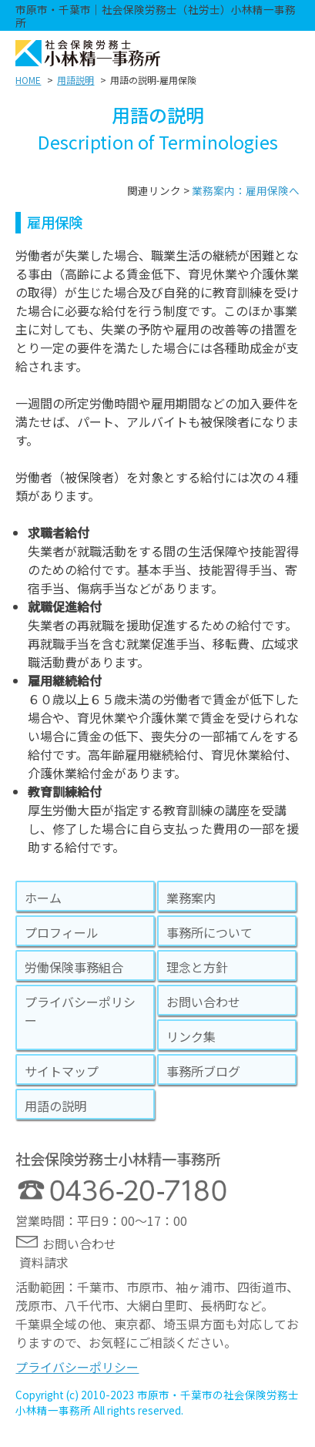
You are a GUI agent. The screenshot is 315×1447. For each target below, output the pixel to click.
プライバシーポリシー (80, 1010)
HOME (28, 79)
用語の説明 (55, 1105)
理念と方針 (197, 967)
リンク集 (191, 1036)
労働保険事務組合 (74, 967)
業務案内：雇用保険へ (246, 190)
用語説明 (75, 79)
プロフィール (62, 932)
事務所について (209, 932)
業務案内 (191, 897)
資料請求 (44, 1262)
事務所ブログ (203, 1071)
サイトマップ (62, 1071)
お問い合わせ (203, 1001)
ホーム (43, 897)
